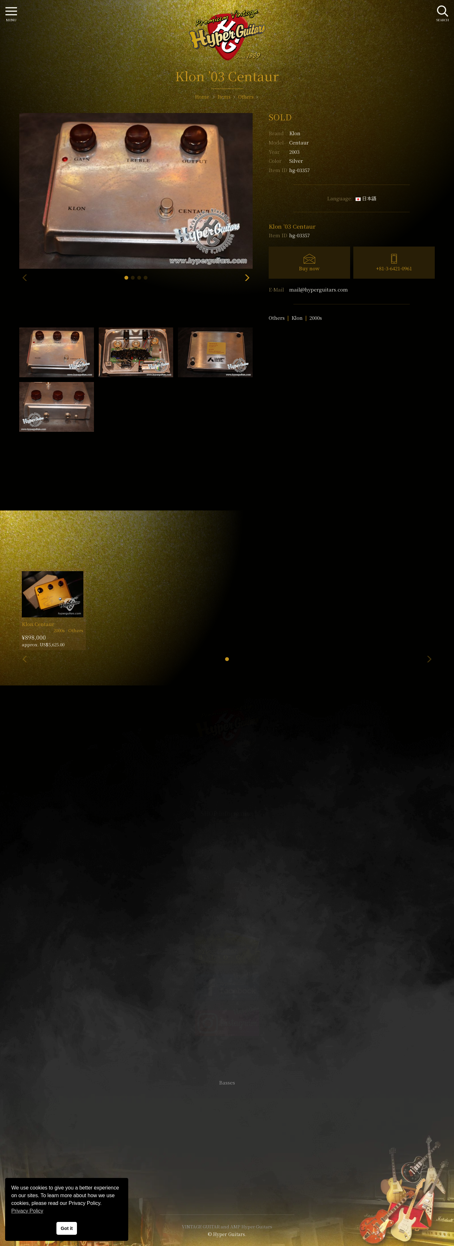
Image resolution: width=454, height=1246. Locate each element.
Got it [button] (67, 1228)
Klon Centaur (38, 624)
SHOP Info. (227, 890)
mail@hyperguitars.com (318, 289)
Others (277, 317)
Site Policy (227, 1190)
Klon (294, 133)
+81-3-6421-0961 (394, 268)
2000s (315, 317)
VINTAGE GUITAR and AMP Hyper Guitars (227, 1226)
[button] (126, 278)
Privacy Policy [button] (27, 1211)
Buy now (309, 268)
